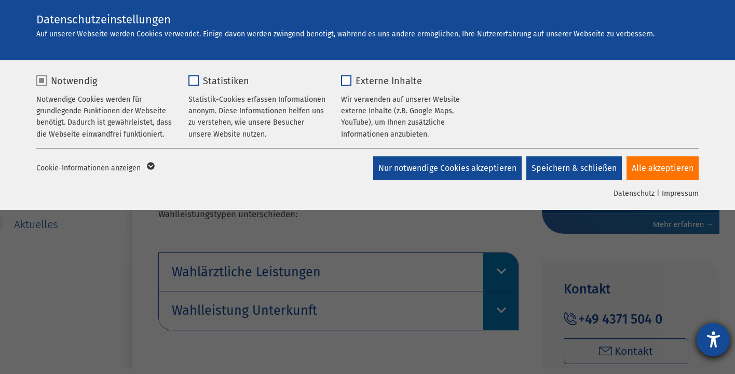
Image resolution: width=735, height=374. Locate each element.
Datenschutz (634, 193)
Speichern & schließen (573, 168)
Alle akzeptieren (662, 168)
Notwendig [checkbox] (74, 81)
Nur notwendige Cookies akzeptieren (446, 168)
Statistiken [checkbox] (226, 81)
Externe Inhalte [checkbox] (389, 81)
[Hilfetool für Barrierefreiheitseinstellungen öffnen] (713, 339)
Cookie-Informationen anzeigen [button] (94, 168)
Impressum (680, 193)
